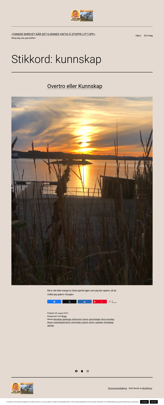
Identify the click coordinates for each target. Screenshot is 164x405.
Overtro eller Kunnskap (74, 86)
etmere (85, 319)
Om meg (148, 35)
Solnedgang (108, 322)
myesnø (84, 322)
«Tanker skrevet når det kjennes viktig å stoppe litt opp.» (53, 34)
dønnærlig (57, 319)
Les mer (153, 402)
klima (103, 319)
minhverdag (76, 322)
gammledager (94, 319)
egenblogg (66, 319)
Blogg (64, 316)
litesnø (50, 322)
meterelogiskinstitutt (62, 322)
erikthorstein (77, 319)
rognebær (99, 322)
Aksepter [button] (144, 402)
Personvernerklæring (117, 388)
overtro (91, 322)
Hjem (138, 35)
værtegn (50, 326)
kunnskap (110, 319)
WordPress (147, 388)
